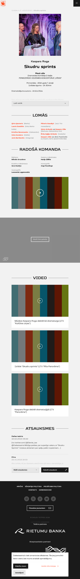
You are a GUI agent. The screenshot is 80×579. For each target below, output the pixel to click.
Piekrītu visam (20, 566)
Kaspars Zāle (60, 129)
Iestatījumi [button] (19, 573)
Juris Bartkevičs (18, 138)
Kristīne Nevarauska (20, 132)
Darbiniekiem (45, 490)
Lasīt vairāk (40, 103)
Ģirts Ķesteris (17, 123)
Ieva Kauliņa (16, 166)
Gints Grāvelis (46, 129)
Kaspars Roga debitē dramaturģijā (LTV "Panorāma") (34, 411)
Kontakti (33, 490)
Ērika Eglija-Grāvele (49, 134)
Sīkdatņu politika (33, 486)
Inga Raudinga (47, 166)
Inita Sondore (17, 135)
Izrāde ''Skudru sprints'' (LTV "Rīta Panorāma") (37, 366)
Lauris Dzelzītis (18, 126)
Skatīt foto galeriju (40, 239)
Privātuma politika (52, 486)
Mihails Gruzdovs (19, 159)
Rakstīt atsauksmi (55, 470)
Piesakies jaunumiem (40, 508)
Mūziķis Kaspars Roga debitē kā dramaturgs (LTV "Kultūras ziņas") (39, 322)
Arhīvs (20, 486)
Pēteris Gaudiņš (47, 123)
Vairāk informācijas (50, 566)
